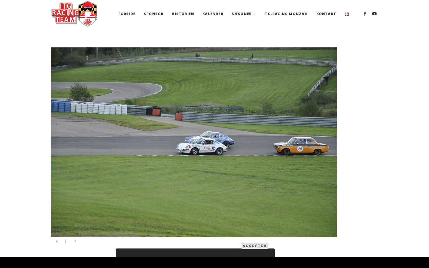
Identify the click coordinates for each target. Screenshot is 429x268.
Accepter (255, 245)
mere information (222, 245)
